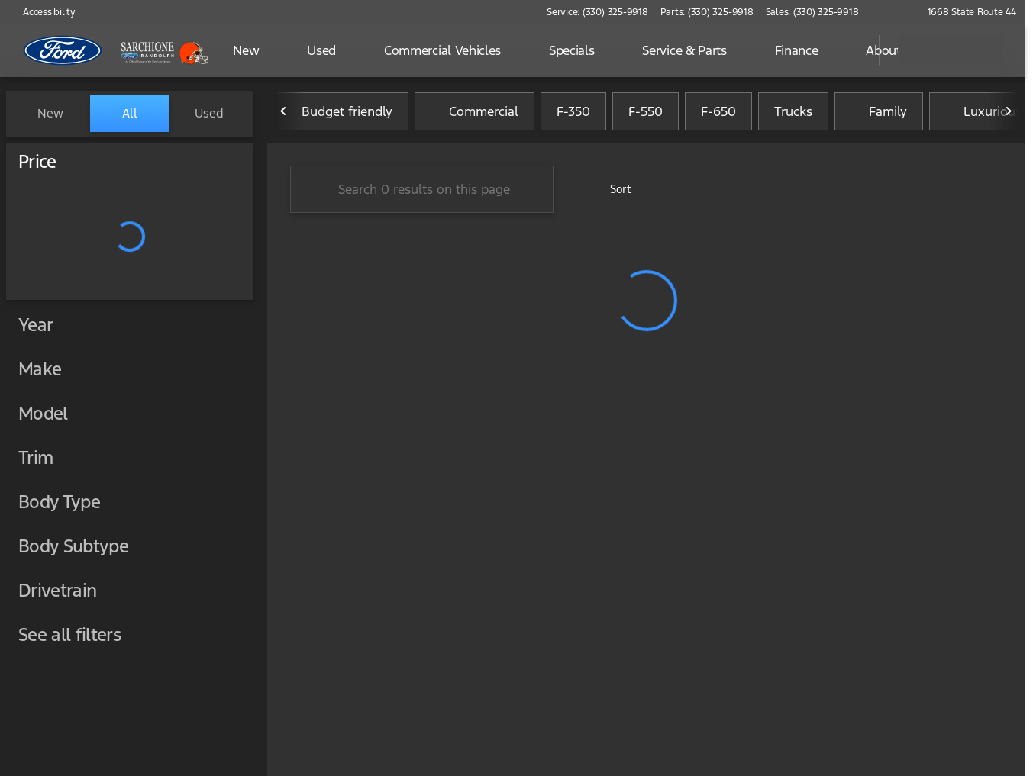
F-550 (645, 113)
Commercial (474, 113)
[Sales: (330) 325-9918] (812, 12)
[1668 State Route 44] (965, 12)
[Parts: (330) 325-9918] (707, 12)
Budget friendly (337, 113)
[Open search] (848, 50)
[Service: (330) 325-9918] (597, 12)
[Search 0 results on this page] (422, 191)
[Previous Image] (284, 113)
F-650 (718, 113)
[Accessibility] (42, 12)
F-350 (573, 113)
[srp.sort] (612, 191)
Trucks (793, 113)
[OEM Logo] (63, 50)
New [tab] (50, 113)
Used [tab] (209, 113)
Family (879, 113)
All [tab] (129, 113)
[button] (892, 12)
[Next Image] (1008, 113)
